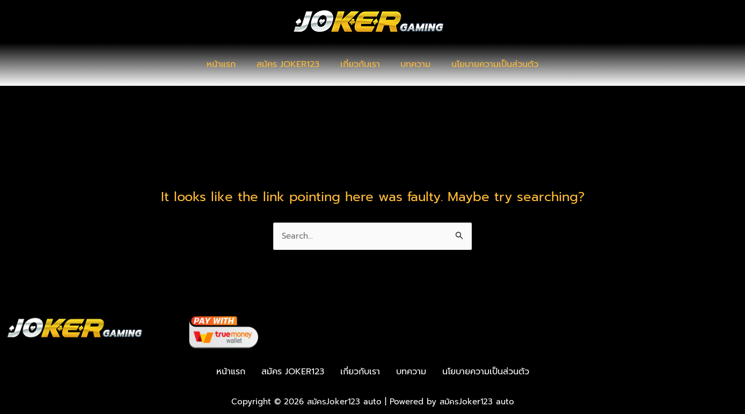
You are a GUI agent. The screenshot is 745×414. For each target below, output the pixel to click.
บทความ (412, 64)
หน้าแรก (228, 64)
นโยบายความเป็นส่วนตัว (487, 64)
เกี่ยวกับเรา (360, 64)
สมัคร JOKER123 (291, 64)
